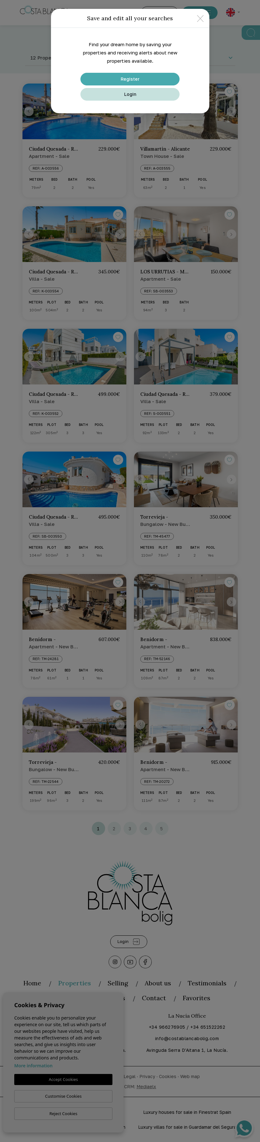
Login (130, 94)
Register (130, 79)
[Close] (200, 18)
